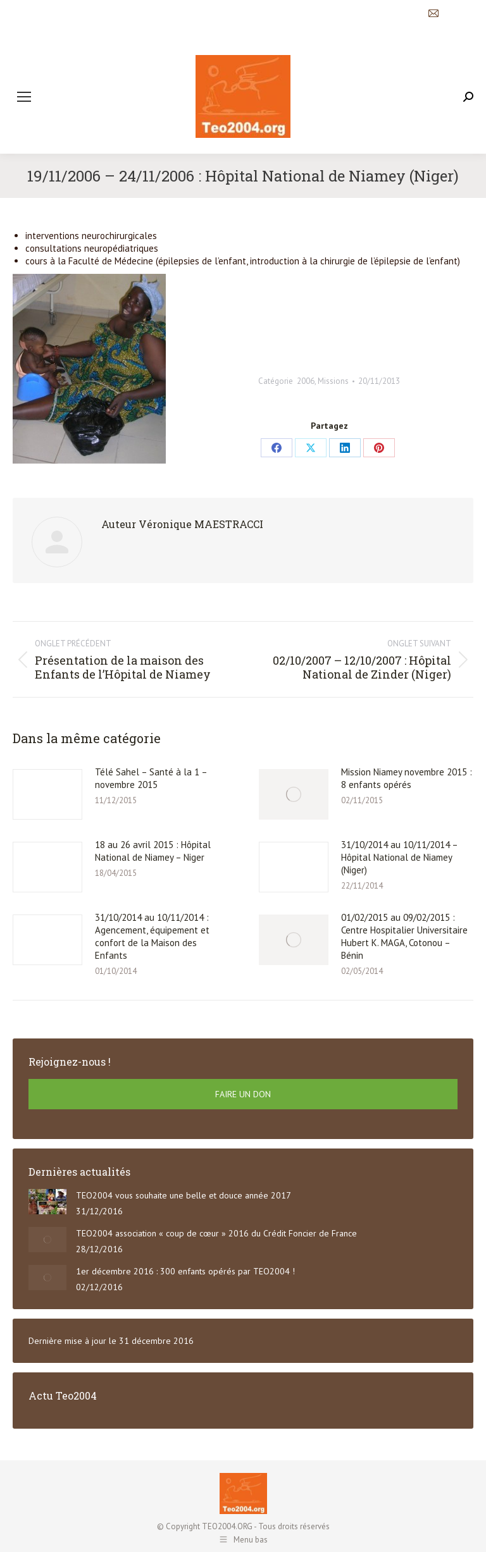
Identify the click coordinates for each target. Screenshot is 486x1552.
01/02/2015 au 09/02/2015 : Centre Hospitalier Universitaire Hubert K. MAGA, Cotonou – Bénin (404, 936)
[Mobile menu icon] (24, 96)
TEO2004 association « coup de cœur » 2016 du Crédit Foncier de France (216, 1233)
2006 (306, 381)
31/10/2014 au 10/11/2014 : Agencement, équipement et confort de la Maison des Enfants (152, 936)
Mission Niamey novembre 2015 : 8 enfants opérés (406, 778)
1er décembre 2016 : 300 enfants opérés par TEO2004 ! (185, 1271)
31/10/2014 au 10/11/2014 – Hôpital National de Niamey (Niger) (399, 857)
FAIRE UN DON (243, 1094)
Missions (333, 381)
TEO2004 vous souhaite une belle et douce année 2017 (183, 1195)
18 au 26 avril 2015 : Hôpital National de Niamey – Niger (153, 851)
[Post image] (47, 794)
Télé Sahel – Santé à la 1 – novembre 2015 (151, 778)
